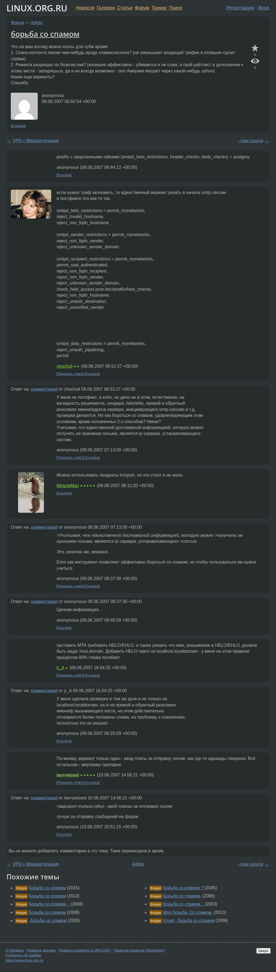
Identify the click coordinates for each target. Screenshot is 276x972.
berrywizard (68, 775)
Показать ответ (70, 374)
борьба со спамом (45, 34)
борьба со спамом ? (183, 888)
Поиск (175, 8)
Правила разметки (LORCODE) (85, 950)
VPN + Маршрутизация (36, 140)
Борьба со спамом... (49, 904)
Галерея (106, 8)
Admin (37, 22)
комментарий (44, 389)
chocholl (65, 366)
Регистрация (240, 8)
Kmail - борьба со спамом (188, 920)
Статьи (124, 8)
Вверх (263, 951)
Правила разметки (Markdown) (139, 950)
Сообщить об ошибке (23, 955)
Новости (85, 8)
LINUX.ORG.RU (36, 8)
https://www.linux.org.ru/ (24, 960)
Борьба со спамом (47, 888)
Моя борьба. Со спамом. (187, 912)
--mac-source (250, 140)
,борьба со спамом (48, 920)
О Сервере (14, 950)
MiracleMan (68, 485)
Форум (142, 8)
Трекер (159, 8)
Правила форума (41, 950)
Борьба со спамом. (182, 896)
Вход (263, 8)
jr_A (60, 667)
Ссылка (18, 126)
